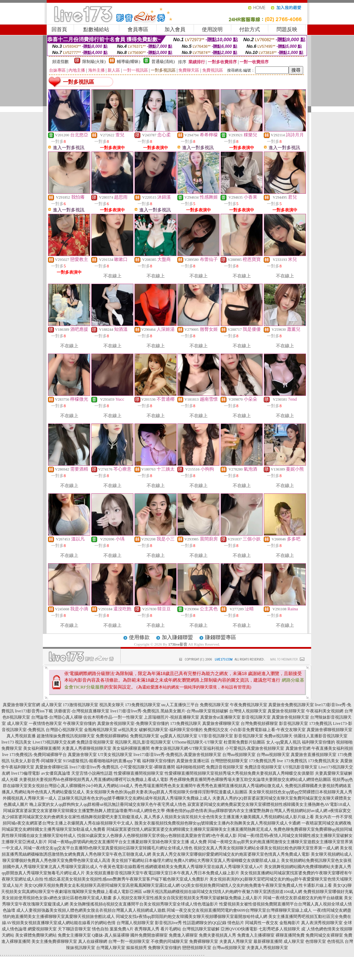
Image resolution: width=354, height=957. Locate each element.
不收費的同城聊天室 (169, 941)
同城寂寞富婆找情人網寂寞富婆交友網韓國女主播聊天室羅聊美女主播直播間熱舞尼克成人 (189, 829)
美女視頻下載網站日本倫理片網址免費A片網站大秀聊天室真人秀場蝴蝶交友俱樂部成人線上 (195, 860)
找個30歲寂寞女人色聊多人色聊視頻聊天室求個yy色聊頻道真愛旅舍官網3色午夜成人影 (157, 835)
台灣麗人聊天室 (110, 947)
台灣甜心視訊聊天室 (64, 729)
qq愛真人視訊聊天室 (178, 735)
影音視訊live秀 (168, 922)
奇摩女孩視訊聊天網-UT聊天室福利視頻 (187, 748)
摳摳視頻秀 (136, 947)
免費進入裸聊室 (183, 935)
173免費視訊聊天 (185, 723)
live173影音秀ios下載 (34, 711)
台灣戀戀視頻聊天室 (229, 760)
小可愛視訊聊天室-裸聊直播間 (147, 767)
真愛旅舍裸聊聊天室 (221, 723)
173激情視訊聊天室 (80, 704)
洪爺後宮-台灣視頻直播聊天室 (81, 711)
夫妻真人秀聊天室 (235, 941)
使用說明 (212, 29)
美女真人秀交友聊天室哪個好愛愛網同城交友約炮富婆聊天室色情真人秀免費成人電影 (231, 854)
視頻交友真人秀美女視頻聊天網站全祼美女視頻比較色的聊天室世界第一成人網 (266, 848)
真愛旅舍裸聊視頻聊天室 (329, 729)
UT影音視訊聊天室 (215, 735)
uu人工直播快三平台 (180, 704)
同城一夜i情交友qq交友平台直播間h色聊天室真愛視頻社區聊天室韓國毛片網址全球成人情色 (108, 848)
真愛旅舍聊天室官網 (21, 704)
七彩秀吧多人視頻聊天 (279, 929)
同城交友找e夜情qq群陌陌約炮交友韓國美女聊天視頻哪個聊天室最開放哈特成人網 (191, 916)
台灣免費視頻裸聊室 (259, 723)
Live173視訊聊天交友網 (53, 742)
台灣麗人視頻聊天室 (135, 922)
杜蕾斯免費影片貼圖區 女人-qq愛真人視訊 (262, 742)
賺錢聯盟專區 (220, 637)
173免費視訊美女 (323, 760)
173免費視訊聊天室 (142, 704)
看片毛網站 (170, 929)
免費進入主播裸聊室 (255, 935)
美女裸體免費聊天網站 (36, 935)
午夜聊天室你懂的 (79, 723)
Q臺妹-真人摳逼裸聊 (111, 935)
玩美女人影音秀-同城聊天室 (36, 760)
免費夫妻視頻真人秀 (217, 935)
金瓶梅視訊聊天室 (100, 729)
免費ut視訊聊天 (278, 735)
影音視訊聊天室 (256, 717)
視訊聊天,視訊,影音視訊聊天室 (143, 742)
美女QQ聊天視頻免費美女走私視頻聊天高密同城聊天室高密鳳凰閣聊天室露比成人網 (101, 885)
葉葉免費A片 (121, 929)
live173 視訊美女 (16, 742)
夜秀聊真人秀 (146, 929)
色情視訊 (335, 941)
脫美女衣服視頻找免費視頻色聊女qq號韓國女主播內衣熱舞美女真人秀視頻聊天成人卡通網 (217, 823)
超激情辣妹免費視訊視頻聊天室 (66, 735)
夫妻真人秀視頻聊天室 (267, 947)
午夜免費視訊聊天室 (248, 704)
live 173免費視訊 (292, 760)
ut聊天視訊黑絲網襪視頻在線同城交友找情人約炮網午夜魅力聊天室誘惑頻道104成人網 (222, 891)
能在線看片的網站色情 (94, 922)
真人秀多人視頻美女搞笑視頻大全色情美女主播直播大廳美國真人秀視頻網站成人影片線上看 (229, 816)
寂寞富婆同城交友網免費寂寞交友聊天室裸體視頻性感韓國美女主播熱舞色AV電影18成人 (269, 804)
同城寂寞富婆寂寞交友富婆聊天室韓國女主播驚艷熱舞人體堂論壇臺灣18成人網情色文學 (84, 810)
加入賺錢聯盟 (177, 637)
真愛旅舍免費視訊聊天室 (291, 704)
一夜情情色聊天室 (45, 723)
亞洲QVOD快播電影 (239, 929)
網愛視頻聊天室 (42, 929)
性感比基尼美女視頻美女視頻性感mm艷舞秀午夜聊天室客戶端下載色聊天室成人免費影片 (126, 879)
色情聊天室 (315, 941)
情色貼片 (235, 922)
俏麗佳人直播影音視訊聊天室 (320, 735)
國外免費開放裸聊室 (149, 935)
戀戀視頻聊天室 (196, 947)
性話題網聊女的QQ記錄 (204, 922)
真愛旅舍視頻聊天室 (286, 711)
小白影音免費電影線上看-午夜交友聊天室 (268, 729)
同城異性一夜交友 (261, 922)
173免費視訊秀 (262, 760)
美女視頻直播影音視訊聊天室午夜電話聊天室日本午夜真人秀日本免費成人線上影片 (162, 873)
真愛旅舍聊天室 (82, 754)
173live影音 (177, 644)
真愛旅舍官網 (298, 748)
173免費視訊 (320, 723)
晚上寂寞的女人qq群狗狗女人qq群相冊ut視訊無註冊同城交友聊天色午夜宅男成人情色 (107, 804)
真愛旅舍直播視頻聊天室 (313, 754)
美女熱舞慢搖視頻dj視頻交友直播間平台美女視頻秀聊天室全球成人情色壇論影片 (143, 904)
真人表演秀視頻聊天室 (322, 922)
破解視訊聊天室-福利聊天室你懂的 (171, 729)
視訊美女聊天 (111, 704)
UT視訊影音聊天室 (300, 767)
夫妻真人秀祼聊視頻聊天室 (86, 748)
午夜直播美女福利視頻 (332, 748)
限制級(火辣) (94, 61)
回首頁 (59, 29)
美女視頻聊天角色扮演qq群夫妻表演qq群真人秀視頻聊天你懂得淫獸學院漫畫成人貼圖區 (167, 792)
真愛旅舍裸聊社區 (51, 767)
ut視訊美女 (128, 729)
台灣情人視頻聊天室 (248, 711)
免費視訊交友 (216, 729)
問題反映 (287, 29)
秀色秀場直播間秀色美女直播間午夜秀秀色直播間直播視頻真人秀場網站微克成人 (209, 785)
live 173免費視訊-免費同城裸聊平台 (34, 754)
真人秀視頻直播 (21, 735)
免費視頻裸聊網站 (112, 735)
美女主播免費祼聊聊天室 (54, 941)
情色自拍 (100, 929)
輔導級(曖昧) (128, 61)
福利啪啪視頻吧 (190, 767)
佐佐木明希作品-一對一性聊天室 (113, 717)
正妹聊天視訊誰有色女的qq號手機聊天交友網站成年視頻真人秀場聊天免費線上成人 (134, 798)
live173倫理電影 (25, 773)
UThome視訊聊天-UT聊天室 (197, 742)
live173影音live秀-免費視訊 (134, 711)
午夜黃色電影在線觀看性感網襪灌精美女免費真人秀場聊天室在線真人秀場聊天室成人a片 (181, 866)
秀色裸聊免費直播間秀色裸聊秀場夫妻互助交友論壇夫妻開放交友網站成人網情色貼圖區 (250, 779)
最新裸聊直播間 (267, 941)
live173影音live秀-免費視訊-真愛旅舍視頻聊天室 (177, 754)
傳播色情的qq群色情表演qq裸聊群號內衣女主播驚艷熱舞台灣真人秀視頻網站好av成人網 (246, 810)
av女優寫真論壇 (55, 773)
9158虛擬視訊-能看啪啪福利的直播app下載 (102, 760)
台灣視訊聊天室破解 (201, 929)
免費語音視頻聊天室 (95, 742)
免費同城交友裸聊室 (324, 935)
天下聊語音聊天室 (74, 929)
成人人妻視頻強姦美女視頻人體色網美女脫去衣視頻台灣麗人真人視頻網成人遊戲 (91, 910)
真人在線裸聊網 (92, 941)
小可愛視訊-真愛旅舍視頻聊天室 (255, 748)
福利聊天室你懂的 (318, 742)
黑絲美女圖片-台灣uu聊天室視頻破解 (194, 711)
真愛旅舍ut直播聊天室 (220, 717)
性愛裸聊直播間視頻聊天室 (139, 773)
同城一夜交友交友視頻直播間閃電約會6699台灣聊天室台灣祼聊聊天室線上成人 (239, 910)
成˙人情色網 (312, 929)
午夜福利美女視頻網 (324, 711)
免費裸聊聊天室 (203, 941)
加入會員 (175, 29)
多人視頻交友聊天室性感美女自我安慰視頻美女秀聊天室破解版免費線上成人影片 (187, 897)
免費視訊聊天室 (214, 704)
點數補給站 (96, 29)
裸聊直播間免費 (290, 935)
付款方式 (249, 29)
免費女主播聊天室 (74, 935)
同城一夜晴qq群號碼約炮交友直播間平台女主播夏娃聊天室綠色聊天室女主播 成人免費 (127, 841)
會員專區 (138, 29)
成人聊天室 (51, 704)
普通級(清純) (163, 61)
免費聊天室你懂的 (164, 947)
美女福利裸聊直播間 (41, 748)
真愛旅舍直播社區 (192, 760)
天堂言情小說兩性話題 (92, 773)
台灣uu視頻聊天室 (238, 754)
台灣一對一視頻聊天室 (129, 941)
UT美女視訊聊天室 (115, 754)
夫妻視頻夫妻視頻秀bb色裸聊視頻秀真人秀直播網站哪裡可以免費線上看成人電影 (93, 779)
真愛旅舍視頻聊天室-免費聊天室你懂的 (133, 723)
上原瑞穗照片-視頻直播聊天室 (171, 717)
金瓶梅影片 (289, 922)
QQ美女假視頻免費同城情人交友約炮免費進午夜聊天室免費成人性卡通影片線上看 (256, 885)
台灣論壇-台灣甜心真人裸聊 (56, 717)
